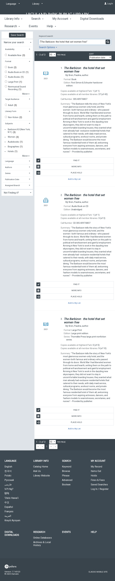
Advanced (67, 480)
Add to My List (74, 179)
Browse (66, 471)
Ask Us (37, 471)
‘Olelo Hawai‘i (11, 498)
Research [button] (39, 532)
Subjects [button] (9, 123)
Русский (9, 480)
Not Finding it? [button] (11, 192)
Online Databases (42, 537)
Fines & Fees (98, 480)
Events (66, 532)
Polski (7, 475)
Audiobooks (13, 142)
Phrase (65, 475)
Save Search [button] (17, 35)
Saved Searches (99, 484)
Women (11, 137)
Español (8, 507)
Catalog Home (40, 466)
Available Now (15, 55)
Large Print (13, 82)
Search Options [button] (48, 47)
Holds (94, 475)
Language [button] (9, 161)
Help (94, 532)
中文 (6, 502)
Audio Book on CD (16, 72)
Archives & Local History (42, 544)
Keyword (66, 466)
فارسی (8, 484)
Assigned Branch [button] (12, 185)
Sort (91, 54)
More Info (58, 167)
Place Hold (59, 173)
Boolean (66, 484)
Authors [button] (8, 167)
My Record (96, 466)
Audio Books (14, 77)
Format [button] (8, 61)
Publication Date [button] (12, 179)
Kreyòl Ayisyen (12, 520)
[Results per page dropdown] (52, 54)
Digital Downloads (11, 533)
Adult (11, 105)
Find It (58, 160)
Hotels (11, 151)
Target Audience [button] (12, 99)
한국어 (8, 471)
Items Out (96, 471)
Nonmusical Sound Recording (17, 88)
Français (8, 511)
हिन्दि (6, 493)
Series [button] (7, 173)
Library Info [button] (13, 25)
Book (10, 67)
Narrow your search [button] (14, 42)
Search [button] (37, 25)
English (8, 466)
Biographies (13, 146)
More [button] (86, 26)
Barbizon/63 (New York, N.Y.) (19, 130)
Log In (110, 3)
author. (79, 75)
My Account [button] (61, 25)
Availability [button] (9, 49)
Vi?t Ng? (8, 489)
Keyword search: (46, 36)
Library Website (41, 475)
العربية (7, 516)
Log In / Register (100, 489)
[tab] (17, 42)
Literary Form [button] (10, 111)
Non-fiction (13, 117)
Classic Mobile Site (98, 572)
